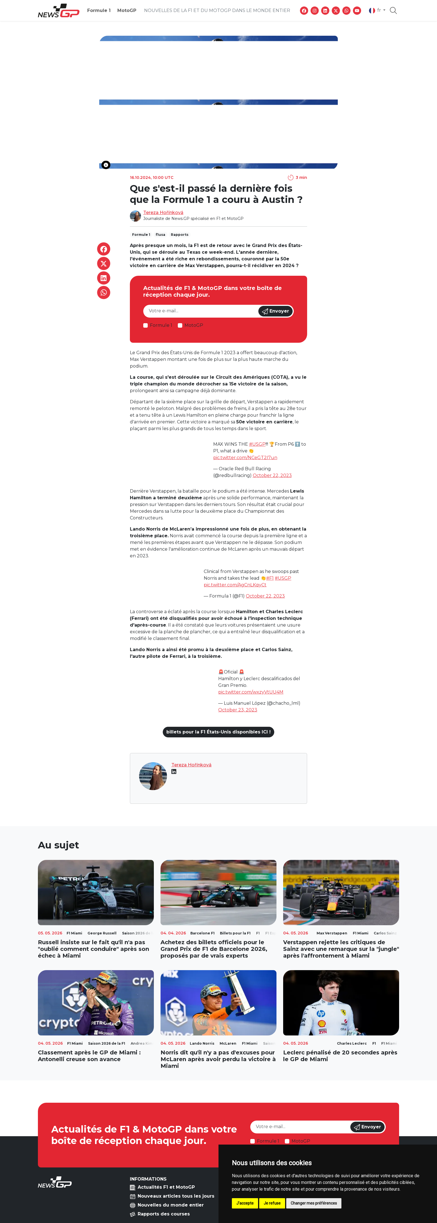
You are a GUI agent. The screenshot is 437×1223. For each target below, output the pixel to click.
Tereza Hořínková (163, 212)
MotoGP (126, 10)
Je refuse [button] (272, 1203)
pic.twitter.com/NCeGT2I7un (245, 457)
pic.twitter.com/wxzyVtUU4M (250, 692)
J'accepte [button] (245, 1203)
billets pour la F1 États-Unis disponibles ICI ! (218, 732)
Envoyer (275, 311)
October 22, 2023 (272, 475)
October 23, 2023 (237, 710)
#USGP (257, 444)
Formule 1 (99, 10)
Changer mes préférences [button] (314, 1203)
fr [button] (375, 11)
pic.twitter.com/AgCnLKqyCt (235, 584)
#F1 (270, 578)
